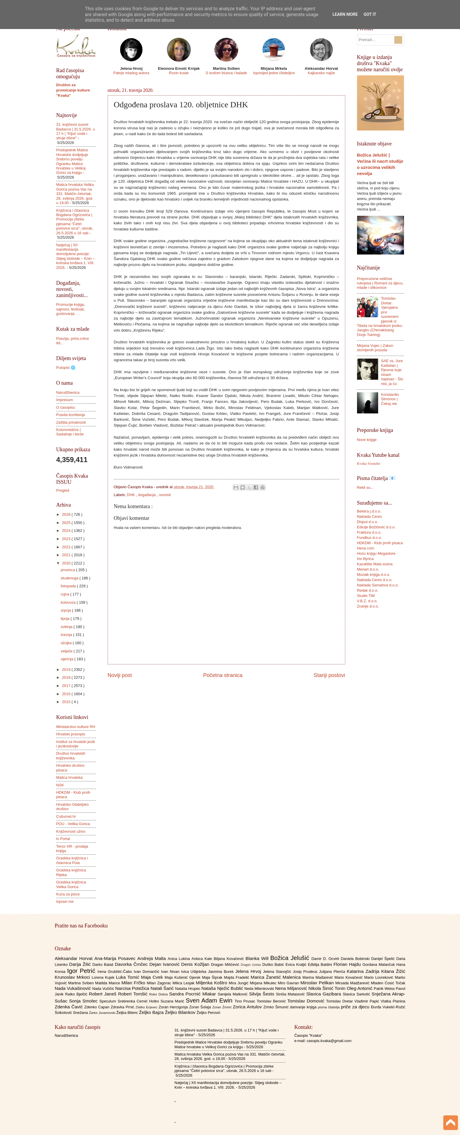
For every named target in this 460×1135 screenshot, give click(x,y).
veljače (67, 651)
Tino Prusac (246, 1001)
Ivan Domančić (147, 971)
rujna (65, 594)
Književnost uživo (70, 831)
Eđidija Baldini (320, 964)
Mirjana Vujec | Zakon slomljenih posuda (375, 347)
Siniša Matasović (291, 994)
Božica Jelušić (290, 957)
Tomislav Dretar (340, 1001)
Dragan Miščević (226, 964)
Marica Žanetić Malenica (277, 977)
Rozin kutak (179, 73)
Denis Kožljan (196, 964)
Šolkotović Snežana (72, 1012)
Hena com (365, 548)
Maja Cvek (153, 977)
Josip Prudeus (306, 971)
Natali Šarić (162, 988)
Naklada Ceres (369, 516)
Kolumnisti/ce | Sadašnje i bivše (70, 431)
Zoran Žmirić (222, 1007)
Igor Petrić (82, 970)
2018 (66, 677)
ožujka (67, 643)
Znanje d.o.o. (368, 606)
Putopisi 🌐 (65, 367)
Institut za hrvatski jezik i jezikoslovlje (75, 743)
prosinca (68, 570)
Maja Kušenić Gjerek (183, 977)
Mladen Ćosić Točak (388, 983)
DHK (131, 495)
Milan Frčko (134, 982)
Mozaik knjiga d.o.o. (373, 574)
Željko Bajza (152, 1012)
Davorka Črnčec (132, 964)
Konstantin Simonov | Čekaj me (390, 399)
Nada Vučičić (103, 988)
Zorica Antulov (248, 1006)
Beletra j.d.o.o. (369, 511)
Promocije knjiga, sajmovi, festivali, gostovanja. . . (70, 309)
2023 (66, 539)
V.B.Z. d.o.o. (367, 601)
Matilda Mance (108, 983)
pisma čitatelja (329, 1007)
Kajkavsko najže (321, 73)
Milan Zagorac (159, 983)
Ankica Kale (203, 958)
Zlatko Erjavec (147, 1007)
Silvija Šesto (262, 993)
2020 (66, 563)
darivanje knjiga (304, 1007)
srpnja (66, 610)
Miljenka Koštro (212, 982)
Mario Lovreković (379, 977)
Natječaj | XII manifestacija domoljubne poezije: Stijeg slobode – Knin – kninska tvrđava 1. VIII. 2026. (75, 256)
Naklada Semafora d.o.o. (378, 585)
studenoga (70, 578)
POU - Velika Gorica (73, 824)
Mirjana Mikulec (264, 983)
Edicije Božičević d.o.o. (376, 527)
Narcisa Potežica (132, 988)
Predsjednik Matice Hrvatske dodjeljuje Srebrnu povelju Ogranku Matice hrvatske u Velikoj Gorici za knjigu (72, 161)
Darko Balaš (103, 964)
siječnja (68, 659)
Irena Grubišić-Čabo (116, 971)
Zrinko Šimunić (276, 1007)
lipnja (66, 618)
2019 (66, 669)
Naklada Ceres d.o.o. (375, 580)
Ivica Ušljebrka (194, 971)
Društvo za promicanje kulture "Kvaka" (73, 90)
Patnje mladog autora (131, 73)
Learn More (345, 14)
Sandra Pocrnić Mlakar (193, 993)
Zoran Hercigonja (174, 1007)
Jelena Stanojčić (278, 971)
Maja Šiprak (213, 977)
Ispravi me (65, 901)
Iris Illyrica (365, 559)
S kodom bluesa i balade (226, 73)
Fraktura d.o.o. (369, 532)
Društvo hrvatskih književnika (70, 755)
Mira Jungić (239, 983)
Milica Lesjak (184, 983)
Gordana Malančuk (379, 964)
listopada (69, 586)
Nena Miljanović (292, 988)
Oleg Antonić (360, 988)
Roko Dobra (159, 994)
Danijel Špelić (383, 958)
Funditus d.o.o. (369, 537)
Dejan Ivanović (165, 964)
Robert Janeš (103, 993)
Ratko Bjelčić (77, 994)
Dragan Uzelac (252, 964)
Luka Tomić (128, 977)
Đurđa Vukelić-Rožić (388, 1007)
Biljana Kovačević (229, 958)
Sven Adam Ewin (210, 1000)
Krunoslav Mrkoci (73, 977)
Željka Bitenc (127, 1012)
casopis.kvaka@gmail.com (329, 1041)
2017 (66, 685)
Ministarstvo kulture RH (75, 727)
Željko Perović (208, 1012)
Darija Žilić (80, 964)
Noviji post (120, 675)
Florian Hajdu (348, 964)
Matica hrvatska (69, 777)
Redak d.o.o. (367, 590)
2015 (66, 702)
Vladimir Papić (367, 1001)
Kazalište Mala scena (375, 564)
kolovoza (69, 602)
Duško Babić (273, 964)
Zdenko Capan (97, 1007)
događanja (147, 495)
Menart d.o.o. (368, 569)
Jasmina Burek (221, 971)
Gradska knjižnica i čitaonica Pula (72, 860)
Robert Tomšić (133, 993)
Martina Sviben (81, 983)
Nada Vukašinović (73, 988)
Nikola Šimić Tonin (327, 988)
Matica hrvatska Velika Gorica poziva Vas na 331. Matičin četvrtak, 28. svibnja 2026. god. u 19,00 (75, 193)
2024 (66, 530)
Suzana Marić (173, 1001)
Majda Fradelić (237, 977)
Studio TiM (366, 595)
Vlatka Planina (392, 1001)
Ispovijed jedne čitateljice (274, 73)
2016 (66, 694)
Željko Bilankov (181, 1012)
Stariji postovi (329, 675)
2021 (66, 555)
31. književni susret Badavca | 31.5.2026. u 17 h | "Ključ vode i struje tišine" (75, 131)
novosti (165, 495)
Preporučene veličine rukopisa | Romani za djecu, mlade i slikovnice (380, 283)
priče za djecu (356, 1006)
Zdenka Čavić (69, 1006)
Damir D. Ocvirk (326, 958)
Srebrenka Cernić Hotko (139, 1001)
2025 (66, 522)
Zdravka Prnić (123, 1007)
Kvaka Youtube (368, 464)
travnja (67, 634)
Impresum (64, 400)
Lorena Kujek (104, 977)
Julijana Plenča (333, 971)
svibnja (67, 627)
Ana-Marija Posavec (115, 958)
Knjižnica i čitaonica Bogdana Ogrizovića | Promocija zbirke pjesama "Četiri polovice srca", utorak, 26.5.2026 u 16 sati (74, 221)
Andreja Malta (152, 958)
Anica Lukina (180, 958)
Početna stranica (222, 675)
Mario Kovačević (349, 977)
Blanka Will (258, 958)
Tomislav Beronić (272, 1001)
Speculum (108, 1001)
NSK (60, 785)
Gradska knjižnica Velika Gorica (71, 884)
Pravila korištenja (70, 415)
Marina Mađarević (318, 977)
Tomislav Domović (306, 1000)
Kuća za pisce (68, 894)
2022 (66, 547)
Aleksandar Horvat (74, 958)
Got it (369, 14)
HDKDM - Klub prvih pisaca (380, 543)
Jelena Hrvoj (249, 971)
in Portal (63, 839)
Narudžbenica (68, 392)
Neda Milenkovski (259, 988)
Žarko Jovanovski (102, 1012)
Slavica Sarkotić (357, 994)
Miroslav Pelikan (317, 982)
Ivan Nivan (171, 971)
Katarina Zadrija (364, 971)
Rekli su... (365, 487)
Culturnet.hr (66, 816)
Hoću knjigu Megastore (376, 553)
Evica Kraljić (296, 964)
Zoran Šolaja (200, 1007)
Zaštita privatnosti (71, 422)
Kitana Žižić (393, 971)
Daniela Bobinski (356, 958)
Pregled (62, 490)
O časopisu (65, 407)
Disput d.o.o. (367, 522)
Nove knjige (367, 439)
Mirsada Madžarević (353, 983)
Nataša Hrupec (188, 988)
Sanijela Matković (233, 994)
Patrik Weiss (385, 988)
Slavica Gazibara (324, 993)
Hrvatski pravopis (70, 734)
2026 (66, 514)
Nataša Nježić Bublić (223, 988)
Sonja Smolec (84, 1000)
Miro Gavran (289, 983)
